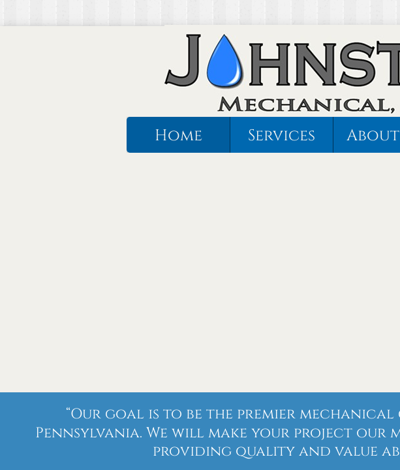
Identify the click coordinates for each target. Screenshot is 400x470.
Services (281, 135)
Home (178, 135)
